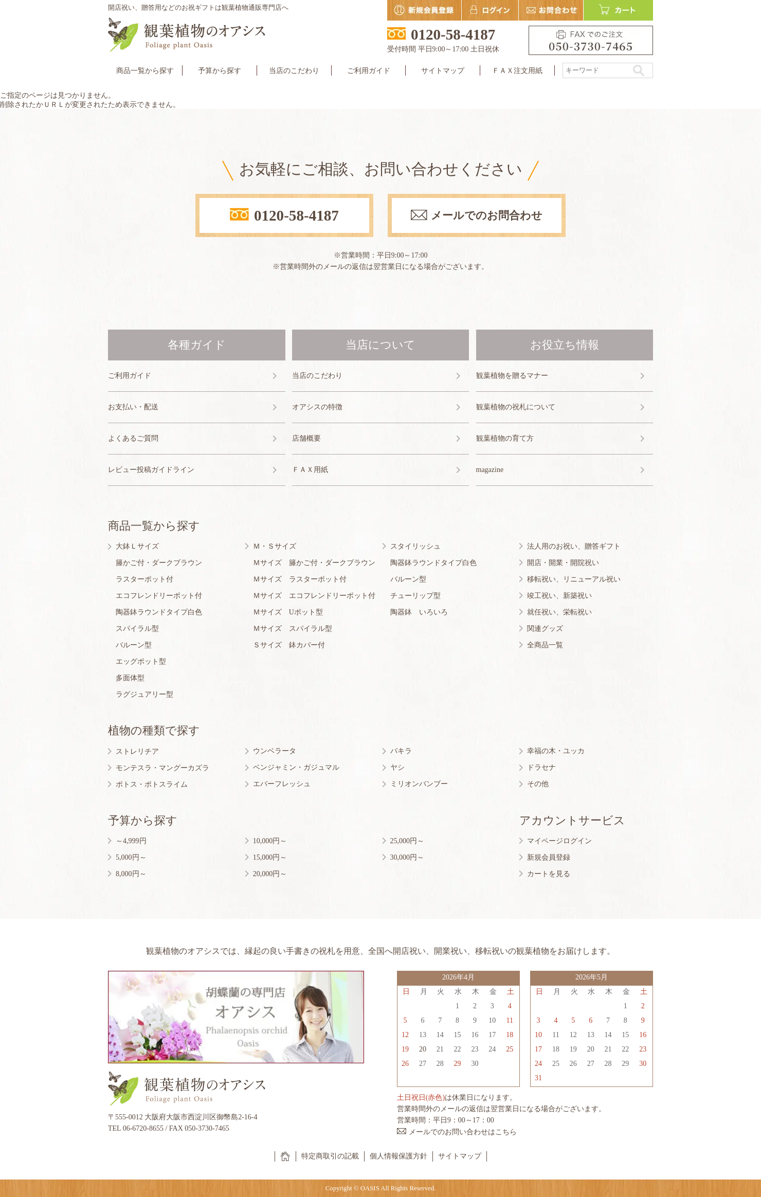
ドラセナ (541, 767)
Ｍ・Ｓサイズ (274, 546)
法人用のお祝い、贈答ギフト (574, 546)
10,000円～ (270, 841)
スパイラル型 (137, 628)
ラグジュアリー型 (144, 694)
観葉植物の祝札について (515, 407)
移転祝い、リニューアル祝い (574, 579)
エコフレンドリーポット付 (159, 596)
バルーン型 (134, 645)
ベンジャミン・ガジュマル (296, 767)
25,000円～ (407, 841)
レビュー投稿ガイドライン (151, 470)
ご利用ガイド (129, 375)
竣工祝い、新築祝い (559, 596)
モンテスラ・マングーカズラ (162, 768)
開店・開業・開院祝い (563, 563)
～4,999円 (131, 841)
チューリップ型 (415, 596)
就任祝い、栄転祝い (559, 612)
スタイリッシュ (415, 546)
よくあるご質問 (133, 438)
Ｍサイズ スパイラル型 (292, 628)
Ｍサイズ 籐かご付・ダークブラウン (314, 563)
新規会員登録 (548, 857)
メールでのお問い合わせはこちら (463, 1132)
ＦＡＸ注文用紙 (517, 71)
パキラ (401, 751)
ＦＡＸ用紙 (310, 470)
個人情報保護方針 (398, 1156)
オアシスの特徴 (317, 407)
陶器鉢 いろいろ (419, 612)
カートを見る (548, 874)
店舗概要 (306, 438)
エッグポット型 (141, 661)
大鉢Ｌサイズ (137, 546)
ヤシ (397, 767)
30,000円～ (407, 857)
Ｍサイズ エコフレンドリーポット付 (314, 596)
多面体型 (130, 678)
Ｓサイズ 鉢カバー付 (289, 645)
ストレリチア (137, 751)
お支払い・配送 (133, 407)
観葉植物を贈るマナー (512, 375)
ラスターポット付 (144, 579)
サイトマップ (442, 71)
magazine (490, 470)
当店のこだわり (294, 71)
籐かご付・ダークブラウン (159, 563)
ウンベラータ (274, 751)
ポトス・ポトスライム (152, 784)
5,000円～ (131, 857)
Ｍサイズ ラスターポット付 (300, 579)
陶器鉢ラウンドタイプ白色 (159, 612)
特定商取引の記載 (330, 1156)
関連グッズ (545, 628)
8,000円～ (131, 874)
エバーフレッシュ (282, 784)
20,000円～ (270, 874)
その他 (538, 784)
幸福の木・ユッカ (556, 751)
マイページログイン (559, 841)
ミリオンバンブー (419, 784)
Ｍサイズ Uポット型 (288, 612)
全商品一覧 (545, 645)
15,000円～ (270, 857)
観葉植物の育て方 (505, 438)
